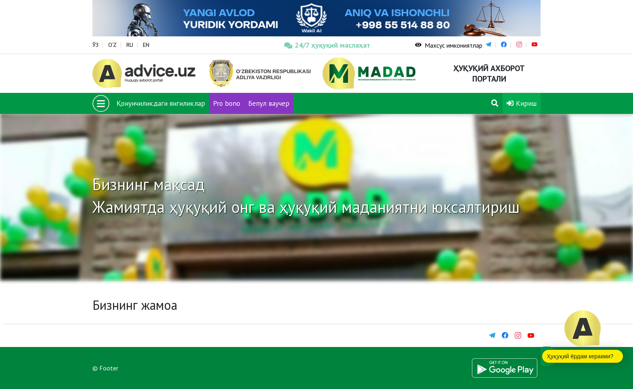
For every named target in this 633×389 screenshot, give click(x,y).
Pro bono (226, 103)
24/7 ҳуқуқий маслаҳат (327, 45)
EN (146, 44)
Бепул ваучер (268, 103)
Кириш (522, 103)
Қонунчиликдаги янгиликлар (161, 103)
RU (129, 44)
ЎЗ (95, 44)
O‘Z (112, 44)
